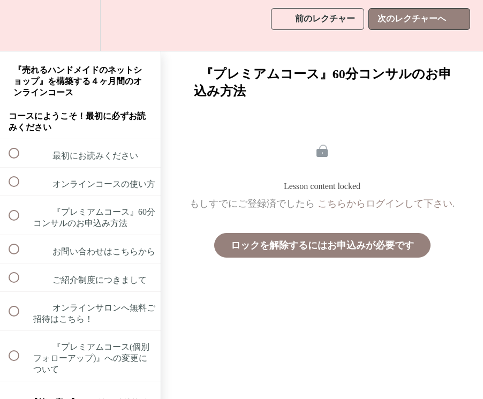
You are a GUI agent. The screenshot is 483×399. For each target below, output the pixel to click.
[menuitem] (80, 25)
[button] (20, 25)
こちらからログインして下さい (385, 203)
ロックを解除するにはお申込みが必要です (322, 245)
